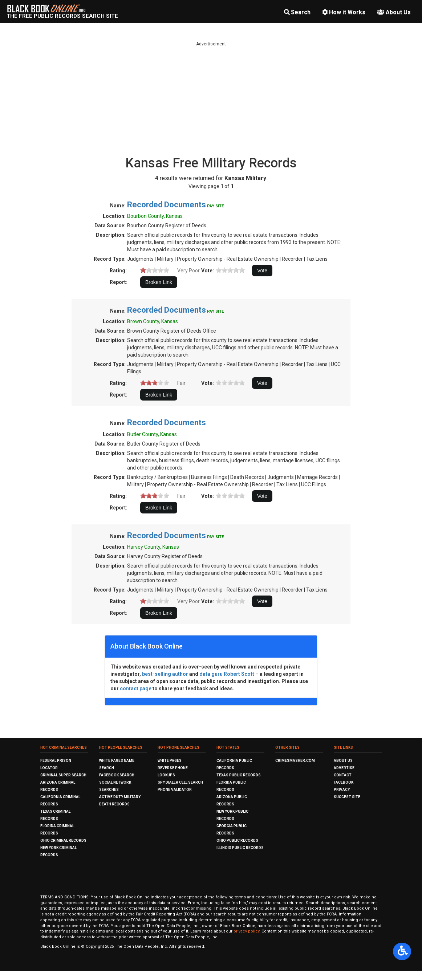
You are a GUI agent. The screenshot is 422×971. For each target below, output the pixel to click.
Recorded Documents (166, 204)
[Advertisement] (211, 98)
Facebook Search (116, 775)
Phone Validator (175, 790)
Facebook (343, 782)
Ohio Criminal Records (63, 840)
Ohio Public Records (237, 840)
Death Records (114, 804)
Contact (343, 775)
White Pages (170, 761)
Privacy (342, 790)
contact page (135, 688)
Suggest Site (347, 797)
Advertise (344, 768)
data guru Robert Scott (226, 674)
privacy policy (246, 931)
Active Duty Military (120, 797)
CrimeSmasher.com (295, 761)
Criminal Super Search (63, 775)
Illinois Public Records (240, 848)
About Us (394, 12)
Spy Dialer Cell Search (180, 782)
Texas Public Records (238, 775)
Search (297, 12)
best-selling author (165, 674)
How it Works (343, 12)
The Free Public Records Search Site (62, 16)
